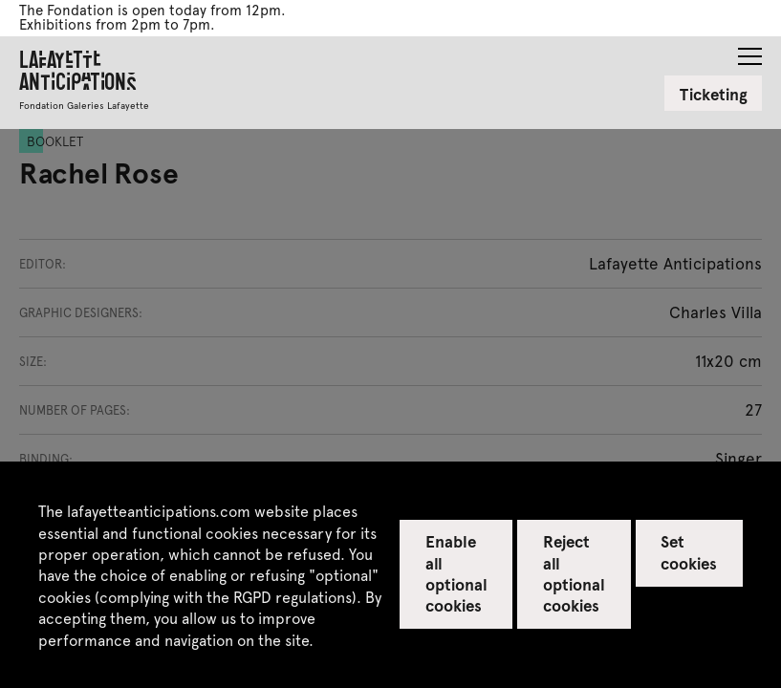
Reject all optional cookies (574, 572)
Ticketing (714, 93)
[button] (750, 50)
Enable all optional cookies (456, 572)
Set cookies (689, 551)
